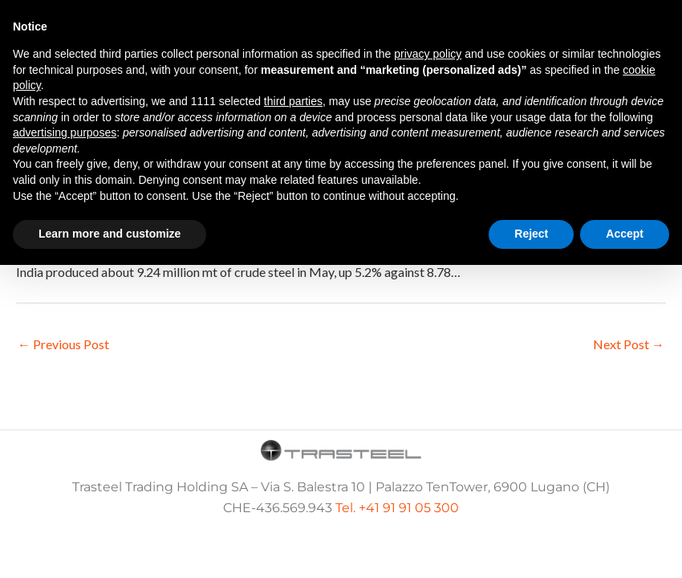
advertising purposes (64, 132)
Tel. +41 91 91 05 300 (397, 507)
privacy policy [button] (427, 53)
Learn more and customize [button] (110, 233)
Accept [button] (624, 233)
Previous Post (63, 344)
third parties (293, 101)
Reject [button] (531, 233)
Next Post (628, 344)
